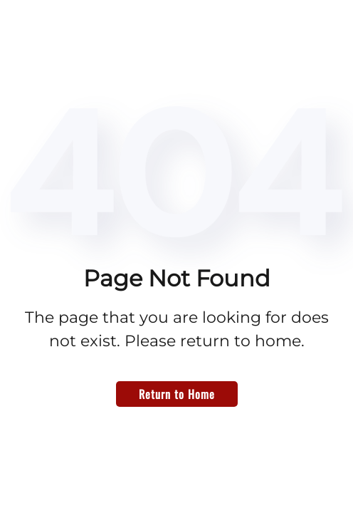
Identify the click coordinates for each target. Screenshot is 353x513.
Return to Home (177, 394)
